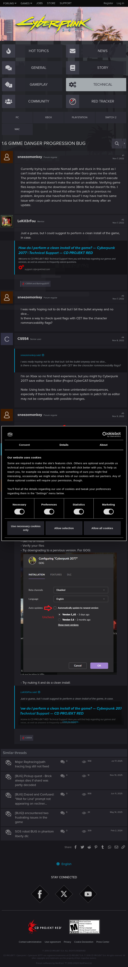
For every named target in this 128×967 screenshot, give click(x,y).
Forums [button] (8, 3)
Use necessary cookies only (26, 528)
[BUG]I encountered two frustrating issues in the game (33, 823)
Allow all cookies (102, 528)
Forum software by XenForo (64, 963)
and (38, 283)
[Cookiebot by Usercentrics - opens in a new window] (105, 434)
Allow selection (64, 528)
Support (66, 3)
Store (51, 3)
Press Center (102, 942)
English (64, 864)
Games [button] (25, 3)
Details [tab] (64, 444)
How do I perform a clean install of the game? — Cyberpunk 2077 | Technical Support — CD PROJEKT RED (67, 250)
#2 (117, 221)
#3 (117, 297)
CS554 (24, 339)
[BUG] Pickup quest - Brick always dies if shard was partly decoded (34, 782)
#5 (117, 419)
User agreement (53, 942)
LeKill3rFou (28, 221)
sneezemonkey (31, 157)
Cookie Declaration (83, 942)
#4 (117, 339)
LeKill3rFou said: (30, 694)
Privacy (67, 942)
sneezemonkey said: (32, 355)
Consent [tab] (24, 444)
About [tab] (103, 444)
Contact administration (30, 942)
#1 (117, 157)
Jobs (39, 3)
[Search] (117, 143)
